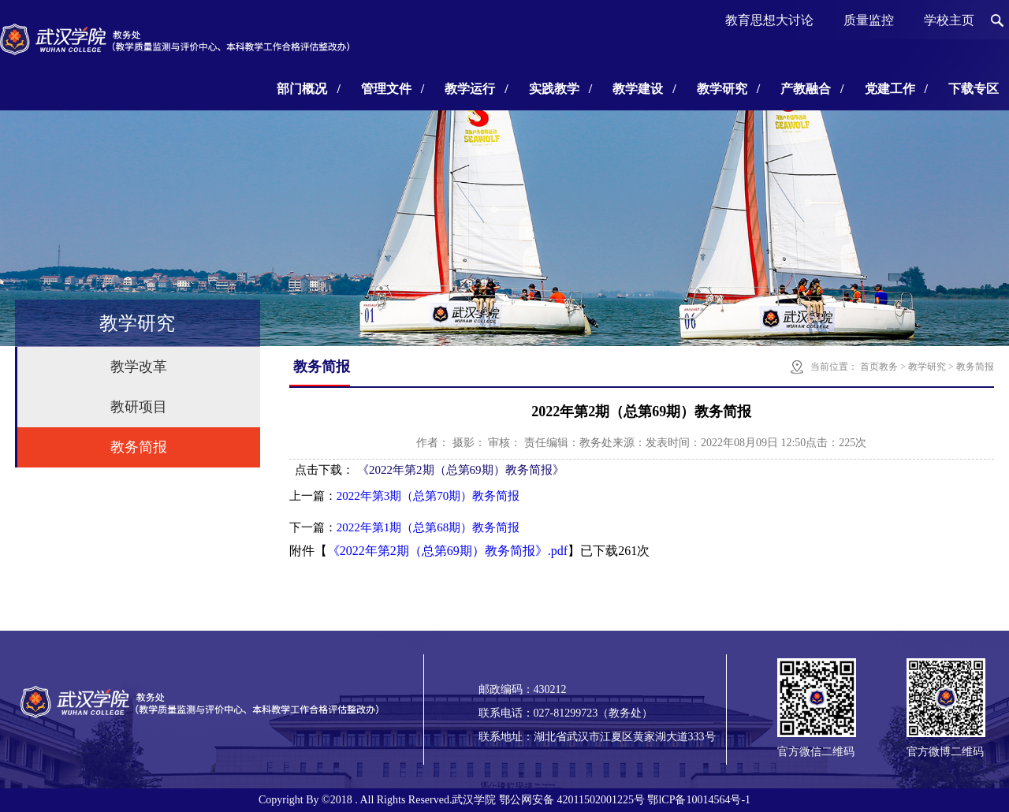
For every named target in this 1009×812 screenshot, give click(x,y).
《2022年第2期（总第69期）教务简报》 (460, 470)
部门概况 (308, 88)
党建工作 (896, 88)
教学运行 (476, 88)
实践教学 (560, 88)
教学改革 (138, 366)
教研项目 (138, 407)
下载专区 (973, 88)
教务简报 (138, 447)
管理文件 (392, 88)
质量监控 (868, 20)
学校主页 (949, 20)
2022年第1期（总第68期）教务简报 (428, 527)
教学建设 (644, 88)
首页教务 (879, 366)
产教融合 (811, 88)
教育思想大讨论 (769, 20)
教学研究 (728, 88)
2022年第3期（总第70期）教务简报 (428, 496)
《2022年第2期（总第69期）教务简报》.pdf (447, 550)
